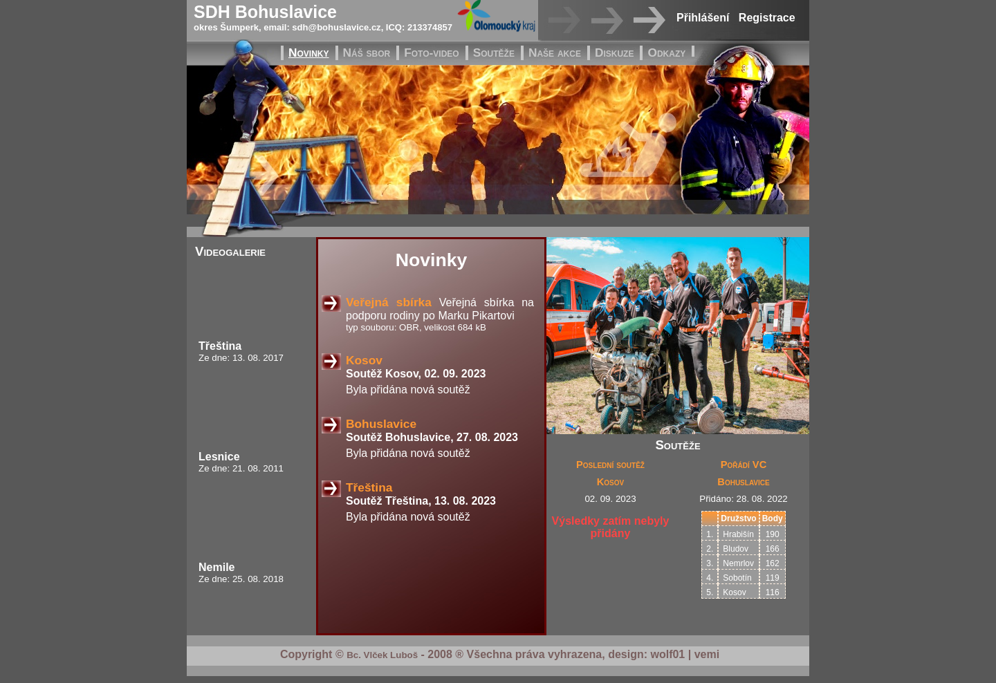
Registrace (767, 18)
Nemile (216, 567)
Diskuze (614, 52)
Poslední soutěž (610, 464)
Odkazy (666, 52)
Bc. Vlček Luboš (382, 655)
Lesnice (219, 456)
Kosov (364, 360)
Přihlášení (702, 18)
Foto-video (431, 52)
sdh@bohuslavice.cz (336, 27)
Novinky (308, 52)
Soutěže (494, 52)
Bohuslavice (381, 424)
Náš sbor (367, 52)
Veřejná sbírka (389, 302)
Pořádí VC (743, 464)
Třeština (220, 346)
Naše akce (554, 52)
